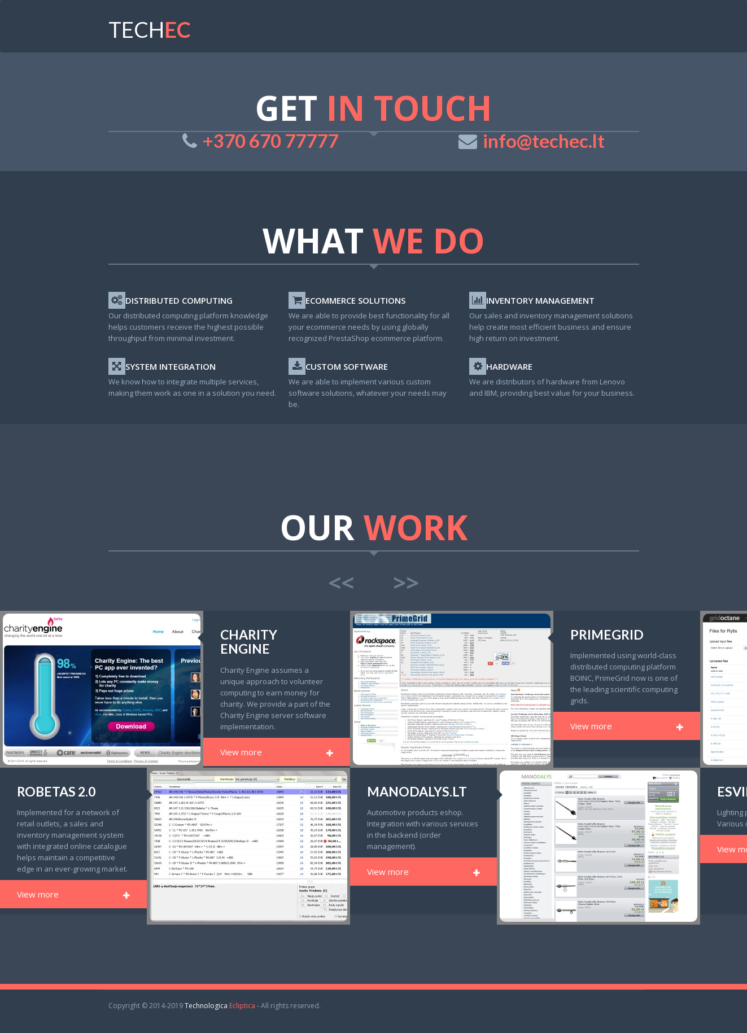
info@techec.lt (544, 140)
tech (149, 29)
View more (276, 752)
